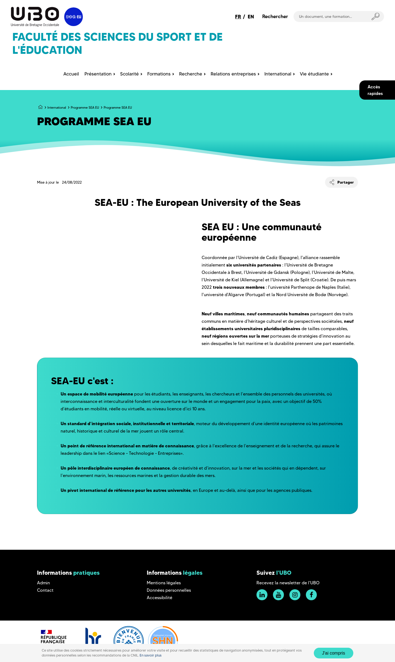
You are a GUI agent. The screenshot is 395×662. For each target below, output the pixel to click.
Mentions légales (164, 582)
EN (251, 16)
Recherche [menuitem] (190, 74)
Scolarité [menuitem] (129, 74)
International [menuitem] (277, 74)
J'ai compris (333, 653)
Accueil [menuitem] (71, 74)
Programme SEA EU (85, 107)
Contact (45, 590)
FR (238, 16)
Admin (43, 582)
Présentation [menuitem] (98, 74)
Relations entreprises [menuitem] (233, 74)
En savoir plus (151, 655)
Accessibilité (159, 597)
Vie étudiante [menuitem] (314, 74)
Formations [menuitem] (159, 74)
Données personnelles (169, 590)
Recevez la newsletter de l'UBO (288, 582)
